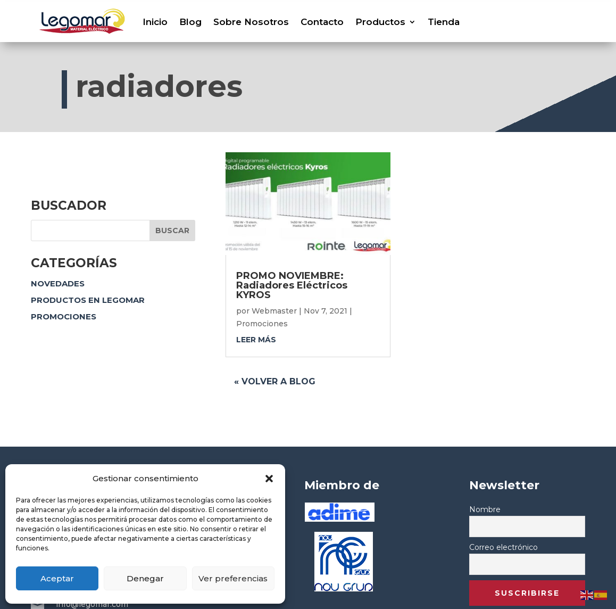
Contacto (322, 22)
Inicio (155, 22)
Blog (190, 22)
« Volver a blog (274, 381)
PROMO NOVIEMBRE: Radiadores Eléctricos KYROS (291, 285)
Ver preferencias (233, 578)
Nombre (485, 509)
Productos (380, 22)
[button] (269, 478)
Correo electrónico (503, 547)
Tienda (444, 22)
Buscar (172, 230)
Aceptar (57, 578)
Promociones (63, 316)
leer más (256, 339)
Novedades (58, 283)
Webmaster (274, 311)
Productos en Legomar (88, 300)
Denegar (145, 578)
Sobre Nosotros (251, 22)
